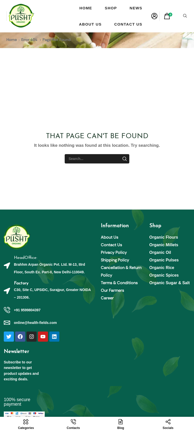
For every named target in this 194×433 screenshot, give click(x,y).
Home (11, 39)
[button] (154, 16)
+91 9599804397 (27, 310)
